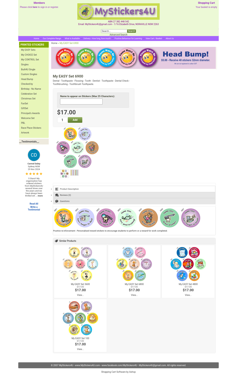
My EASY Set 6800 (134, 284)
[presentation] (134, 189)
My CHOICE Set (29, 54)
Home (36, 38)
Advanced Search (118, 34)
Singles (24, 64)
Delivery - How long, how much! (97, 38)
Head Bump (27, 79)
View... (80, 295)
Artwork (25, 132)
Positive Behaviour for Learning (128, 38)
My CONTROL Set (30, 59)
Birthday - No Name (31, 89)
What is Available (72, 38)
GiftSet (24, 108)
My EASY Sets (28, 50)
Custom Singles (29, 74)
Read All (34, 203)
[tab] (134, 189)
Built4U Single (28, 69)
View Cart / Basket (154, 38)
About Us (170, 38)
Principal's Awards (30, 113)
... (39, 195)
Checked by (27, 84)
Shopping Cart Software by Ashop (118, 372)
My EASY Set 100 (80, 338)
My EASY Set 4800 (188, 284)
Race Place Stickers (31, 128)
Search (131, 31)
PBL (23, 123)
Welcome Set (28, 118)
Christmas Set (28, 98)
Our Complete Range (52, 38)
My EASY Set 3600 (80, 284)
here (35, 7)
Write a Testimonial (34, 208)
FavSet (24, 103)
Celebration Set (29, 93)
